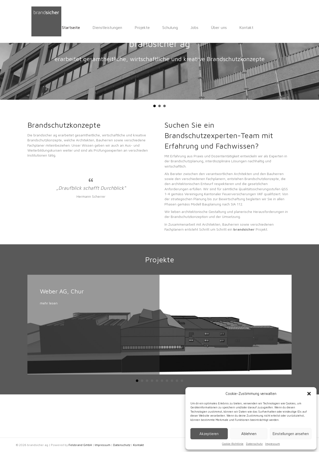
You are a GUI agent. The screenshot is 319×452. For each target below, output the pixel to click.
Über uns (184, 27)
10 (182, 423)
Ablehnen (248, 434)
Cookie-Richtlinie (232, 443)
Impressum (272, 443)
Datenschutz (254, 443)
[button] (309, 393)
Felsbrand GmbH (80, 445)
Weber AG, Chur (62, 334)
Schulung (136, 27)
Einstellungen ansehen (291, 434)
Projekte (107, 27)
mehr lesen (49, 346)
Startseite (36, 27)
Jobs (160, 27)
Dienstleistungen (73, 27)
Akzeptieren (209, 434)
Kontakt (212, 27)
